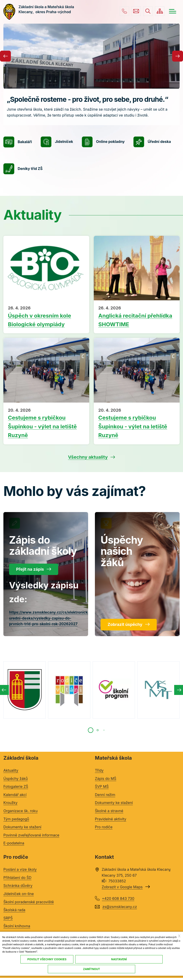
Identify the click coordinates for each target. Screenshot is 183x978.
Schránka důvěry (17, 885)
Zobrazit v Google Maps (122, 887)
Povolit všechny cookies (47, 959)
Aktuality (10, 770)
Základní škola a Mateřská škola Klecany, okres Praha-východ (47, 12)
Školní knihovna (16, 926)
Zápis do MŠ (105, 778)
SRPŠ (8, 918)
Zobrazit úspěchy (125, 624)
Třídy (99, 770)
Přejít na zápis (30, 569)
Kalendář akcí (14, 794)
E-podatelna (13, 843)
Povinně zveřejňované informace (31, 835)
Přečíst (46, 316)
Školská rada (14, 910)
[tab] (90, 730)
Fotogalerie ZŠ (15, 786)
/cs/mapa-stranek (159, 11)
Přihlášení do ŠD (17, 877)
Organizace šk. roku (20, 811)
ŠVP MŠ (102, 786)
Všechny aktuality (88, 457)
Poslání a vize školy (20, 869)
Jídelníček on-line (18, 893)
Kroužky (10, 802)
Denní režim (105, 794)
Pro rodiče (104, 827)
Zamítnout (91, 969)
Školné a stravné (109, 811)
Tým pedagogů (16, 819)
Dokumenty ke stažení (22, 827)
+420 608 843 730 (124, 11)
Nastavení (119, 959)
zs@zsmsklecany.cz (136, 11)
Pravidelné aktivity (110, 819)
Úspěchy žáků (15, 778)
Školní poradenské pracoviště (28, 902)
